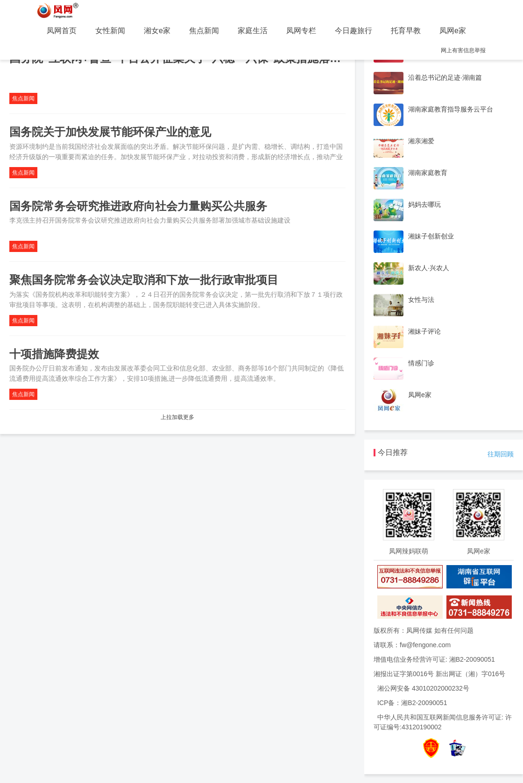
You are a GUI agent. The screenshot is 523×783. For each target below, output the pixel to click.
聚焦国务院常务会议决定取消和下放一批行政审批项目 (143, 279)
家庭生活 (253, 31)
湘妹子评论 (424, 331)
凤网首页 (62, 31)
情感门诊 (421, 363)
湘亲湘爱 (421, 141)
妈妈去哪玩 (424, 204)
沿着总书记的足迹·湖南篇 (445, 77)
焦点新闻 (204, 31)
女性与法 (421, 299)
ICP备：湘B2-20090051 (412, 702)
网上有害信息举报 (463, 50)
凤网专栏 (301, 31)
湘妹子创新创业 (431, 236)
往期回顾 (501, 454)
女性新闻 (110, 31)
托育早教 (406, 31)
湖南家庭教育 (427, 172)
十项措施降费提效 (54, 354)
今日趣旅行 (353, 31)
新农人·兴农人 (428, 268)
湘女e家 (157, 31)
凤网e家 (452, 31)
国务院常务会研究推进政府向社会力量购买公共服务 (138, 206)
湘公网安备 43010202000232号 (423, 688)
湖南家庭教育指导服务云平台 (450, 109)
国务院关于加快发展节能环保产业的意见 (110, 132)
